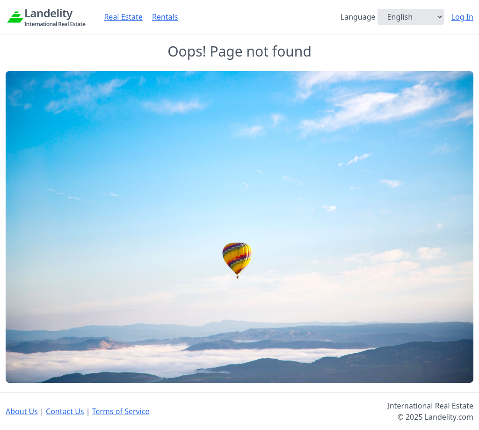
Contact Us (65, 411)
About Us (22, 411)
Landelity (54, 17)
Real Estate (123, 17)
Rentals (165, 17)
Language (358, 17)
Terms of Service (121, 411)
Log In (462, 17)
